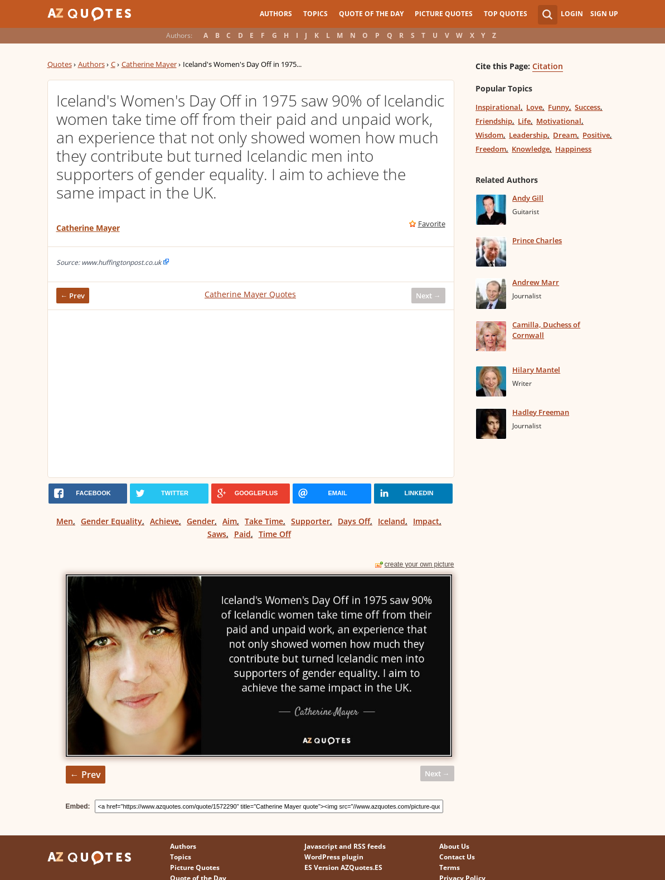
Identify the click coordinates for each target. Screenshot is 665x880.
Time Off (275, 534)
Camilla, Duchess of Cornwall (546, 330)
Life (524, 121)
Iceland (391, 521)
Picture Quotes (444, 13)
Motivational (558, 121)
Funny (558, 107)
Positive (596, 135)
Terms (449, 867)
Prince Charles (537, 240)
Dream (565, 135)
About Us (454, 846)
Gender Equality (111, 521)
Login (572, 13)
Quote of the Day (371, 13)
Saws (216, 534)
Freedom (490, 149)
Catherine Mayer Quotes (250, 294)
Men (64, 521)
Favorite (431, 224)
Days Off (354, 521)
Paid (242, 534)
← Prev (73, 296)
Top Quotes (505, 13)
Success (587, 107)
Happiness (573, 149)
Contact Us (457, 857)
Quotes (59, 64)
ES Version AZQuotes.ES (343, 867)
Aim (229, 521)
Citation (547, 66)
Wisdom (489, 135)
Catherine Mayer (149, 64)
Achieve (164, 521)
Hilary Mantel (536, 370)
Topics (315, 13)
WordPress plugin (333, 857)
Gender (201, 521)
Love (534, 107)
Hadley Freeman (540, 412)
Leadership (528, 135)
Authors (276, 13)
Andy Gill (527, 198)
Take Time (264, 521)
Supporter (310, 521)
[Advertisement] (251, 394)
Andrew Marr (535, 282)
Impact (426, 521)
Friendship (493, 121)
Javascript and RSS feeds (345, 846)
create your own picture (419, 564)
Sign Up (604, 13)
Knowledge (531, 149)
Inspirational (498, 107)
